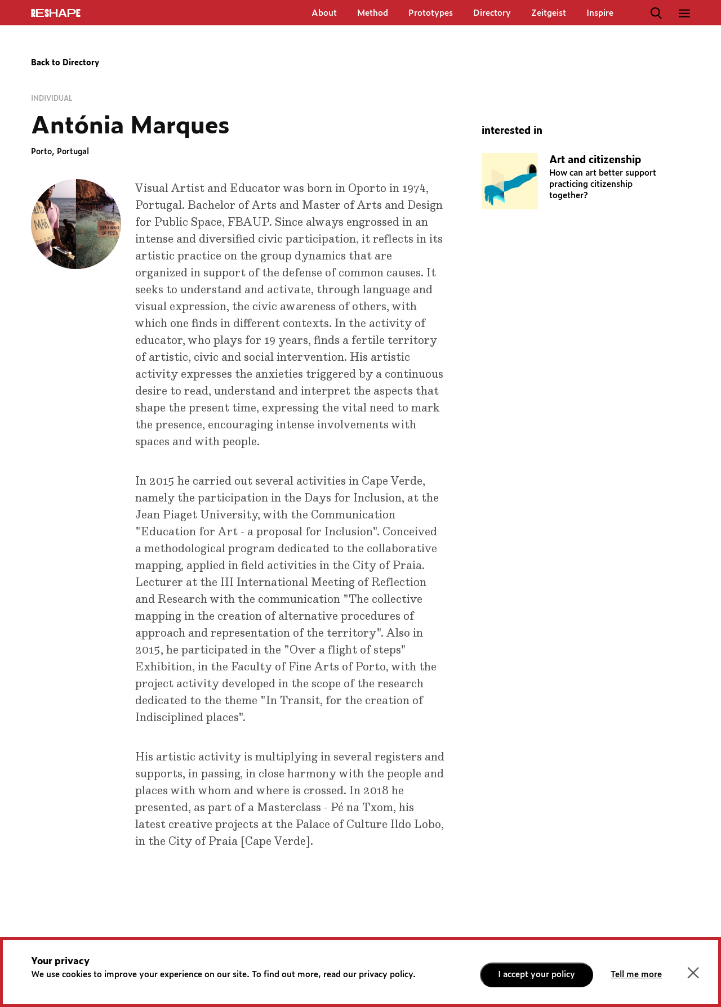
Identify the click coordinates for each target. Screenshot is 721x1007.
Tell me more (636, 974)
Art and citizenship (595, 160)
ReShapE (56, 13)
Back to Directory (65, 63)
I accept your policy (536, 974)
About (324, 13)
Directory (492, 13)
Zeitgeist (548, 13)
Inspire (599, 13)
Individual (52, 98)
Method (372, 13)
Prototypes (430, 13)
